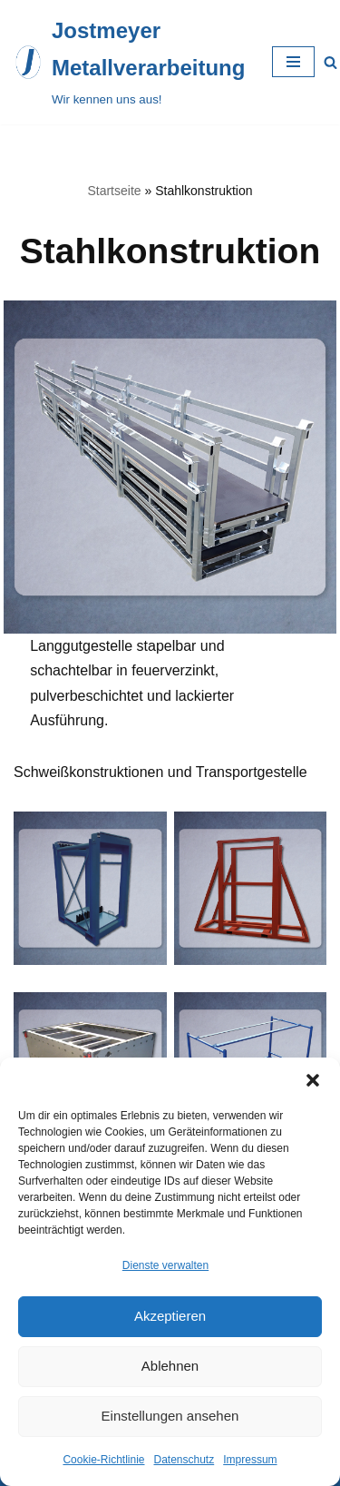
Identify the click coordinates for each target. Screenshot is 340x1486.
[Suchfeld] (330, 62)
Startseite (114, 190)
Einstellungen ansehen (170, 1415)
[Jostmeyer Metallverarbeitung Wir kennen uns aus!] (129, 62)
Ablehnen (170, 1365)
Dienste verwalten (165, 1265)
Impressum (250, 1459)
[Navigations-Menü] (293, 61)
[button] (313, 1080)
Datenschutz (184, 1459)
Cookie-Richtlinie (103, 1459)
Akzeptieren (170, 1316)
